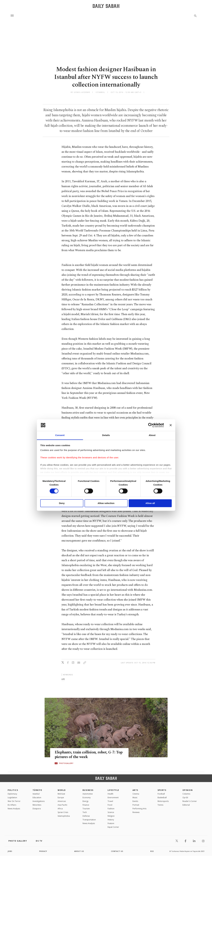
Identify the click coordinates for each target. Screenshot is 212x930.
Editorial (186, 805)
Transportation (89, 819)
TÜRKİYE (37, 790)
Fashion (111, 808)
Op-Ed (185, 797)
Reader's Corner (189, 801)
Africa (60, 808)
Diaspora (37, 808)
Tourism (86, 808)
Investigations (39, 801)
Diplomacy (12, 794)
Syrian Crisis (63, 812)
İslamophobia (64, 816)
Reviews (136, 812)
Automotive (88, 794)
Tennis (160, 805)
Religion (111, 816)
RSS (152, 851)
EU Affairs (12, 805)
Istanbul (36, 794)
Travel (110, 801)
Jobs (10, 851)
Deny (62, 503)
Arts (135, 790)
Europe (61, 797)
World (62, 790)
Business (88, 790)
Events (135, 801)
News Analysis (14, 808)
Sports (162, 790)
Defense (86, 816)
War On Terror (14, 801)
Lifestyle (113, 790)
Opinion (187, 790)
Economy (87, 797)
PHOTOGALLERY (66, 763)
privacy (43, 851)
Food (110, 805)
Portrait (136, 805)
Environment (113, 797)
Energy (85, 801)
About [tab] (152, 435)
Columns (186, 794)
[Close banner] (171, 425)
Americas (62, 801)
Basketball (162, 797)
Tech (85, 812)
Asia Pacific (62, 805)
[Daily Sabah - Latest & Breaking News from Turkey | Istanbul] (106, 6)
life (63, 679)
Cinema (136, 794)
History (111, 819)
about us (79, 851)
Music (135, 797)
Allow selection (106, 503)
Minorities (37, 805)
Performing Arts (139, 808)
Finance (86, 805)
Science (111, 812)
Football (161, 794)
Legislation (12, 797)
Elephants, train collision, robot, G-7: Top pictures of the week (89, 755)
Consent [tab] (60, 435)
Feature (111, 823)
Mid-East (61, 794)
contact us (117, 851)
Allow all (150, 503)
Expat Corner (113, 827)
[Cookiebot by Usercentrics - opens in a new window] (150, 425)
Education (37, 797)
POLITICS (13, 790)
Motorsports (163, 801)
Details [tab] (106, 435)
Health (110, 794)
